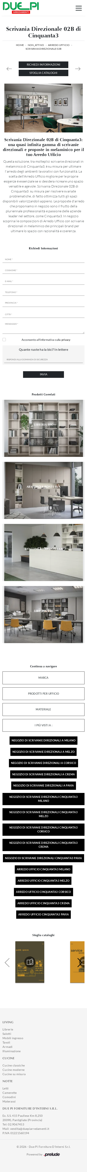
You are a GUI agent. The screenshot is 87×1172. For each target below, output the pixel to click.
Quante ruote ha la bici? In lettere (43, 349)
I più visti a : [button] (43, 725)
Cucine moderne (13, 1069)
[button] (79, 962)
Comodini (9, 1097)
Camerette (9, 1092)
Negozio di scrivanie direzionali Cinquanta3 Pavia (43, 858)
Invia (43, 374)
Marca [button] (43, 677)
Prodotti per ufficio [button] (43, 693)
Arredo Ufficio (59, 45)
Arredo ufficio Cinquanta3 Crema (43, 903)
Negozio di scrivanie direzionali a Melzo (43, 751)
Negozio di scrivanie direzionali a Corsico (43, 763)
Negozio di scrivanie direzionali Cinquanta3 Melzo (43, 814)
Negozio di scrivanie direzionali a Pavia (43, 785)
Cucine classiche (13, 1065)
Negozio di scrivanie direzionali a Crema (43, 774)
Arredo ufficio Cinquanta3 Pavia (43, 914)
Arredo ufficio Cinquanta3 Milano (43, 869)
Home (20, 45)
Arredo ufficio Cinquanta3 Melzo (44, 880)
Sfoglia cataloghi (43, 72)
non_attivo (36, 45)
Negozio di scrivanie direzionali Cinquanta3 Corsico (43, 829)
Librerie (7, 1029)
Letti (5, 1088)
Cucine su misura (14, 1074)
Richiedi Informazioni (43, 64)
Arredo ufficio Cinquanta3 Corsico (43, 891)
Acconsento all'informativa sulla (46, 339)
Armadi (7, 1046)
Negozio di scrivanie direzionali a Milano (43, 740)
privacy (66, 339)
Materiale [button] (43, 709)
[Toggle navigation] (79, 8)
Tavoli (6, 1042)
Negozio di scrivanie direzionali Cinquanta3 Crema (43, 845)
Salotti (6, 1033)
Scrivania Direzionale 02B (43, 48)
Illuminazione (11, 1051)
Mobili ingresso (12, 1038)
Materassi (9, 1101)
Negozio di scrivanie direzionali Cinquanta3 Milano (43, 799)
